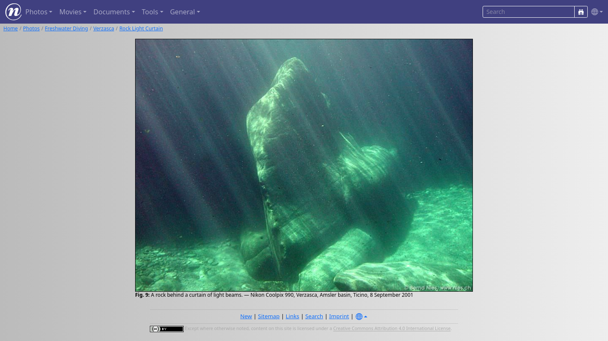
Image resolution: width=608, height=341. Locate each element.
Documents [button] (111, 11)
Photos (31, 28)
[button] (595, 12)
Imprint (339, 316)
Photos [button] (36, 11)
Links (292, 316)
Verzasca (103, 28)
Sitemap (269, 316)
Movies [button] (70, 11)
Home (10, 28)
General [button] (182, 11)
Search (314, 316)
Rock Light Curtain (141, 28)
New (246, 316)
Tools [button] (150, 11)
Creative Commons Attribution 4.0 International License (392, 329)
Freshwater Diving (66, 28)
